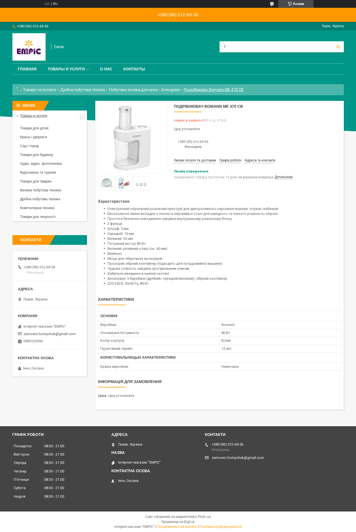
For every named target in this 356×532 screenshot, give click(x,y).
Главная (27, 69)
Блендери (171, 90)
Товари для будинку (36, 155)
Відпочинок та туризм (38, 172)
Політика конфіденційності (221, 527)
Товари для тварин (36, 181)
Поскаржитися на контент (177, 527)
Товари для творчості (38, 217)
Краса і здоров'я (33, 137)
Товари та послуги (39, 90)
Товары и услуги (66, 69)
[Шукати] (338, 46)
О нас (106, 69)
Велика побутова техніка (40, 190)
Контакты (134, 69)
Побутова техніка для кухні (133, 90)
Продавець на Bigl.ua (178, 522)
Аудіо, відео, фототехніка (41, 163)
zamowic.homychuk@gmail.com (49, 334)
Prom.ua (204, 517)
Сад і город (29, 146)
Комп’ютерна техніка (37, 208)
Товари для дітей (34, 128)
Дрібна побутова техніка (82, 90)
